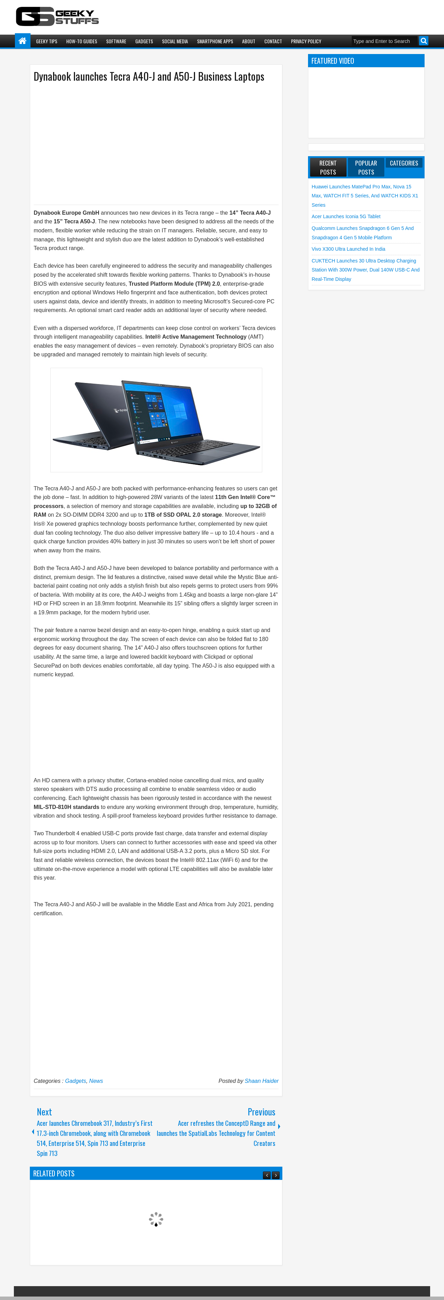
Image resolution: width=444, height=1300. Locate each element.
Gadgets (144, 41)
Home (23, 41)
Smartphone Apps (215, 41)
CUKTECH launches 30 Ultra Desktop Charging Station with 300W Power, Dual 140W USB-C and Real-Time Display (366, 270)
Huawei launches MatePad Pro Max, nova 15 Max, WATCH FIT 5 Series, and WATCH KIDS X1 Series (365, 196)
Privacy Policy (306, 41)
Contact (273, 41)
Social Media (175, 41)
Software (116, 41)
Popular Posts (366, 167)
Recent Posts (328, 167)
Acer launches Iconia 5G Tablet (346, 216)
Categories (404, 162)
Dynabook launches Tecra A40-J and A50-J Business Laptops (149, 76)
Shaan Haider (262, 1081)
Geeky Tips (46, 41)
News (96, 1081)
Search (423, 40)
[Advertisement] (149, 143)
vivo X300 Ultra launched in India (348, 249)
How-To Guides (81, 41)
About (248, 41)
